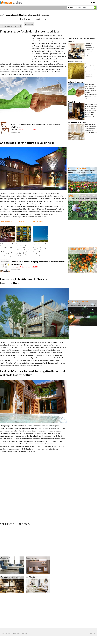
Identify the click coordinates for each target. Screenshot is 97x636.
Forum (70, 7)
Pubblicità (92, 633)
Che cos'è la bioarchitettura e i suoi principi (27, 142)
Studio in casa (31, 558)
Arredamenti (5, 558)
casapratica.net (12, 15)
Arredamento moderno (9, 577)
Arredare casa (30, 15)
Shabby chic (30, 577)
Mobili (21, 15)
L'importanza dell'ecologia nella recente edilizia (29, 31)
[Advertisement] (21, 12)
